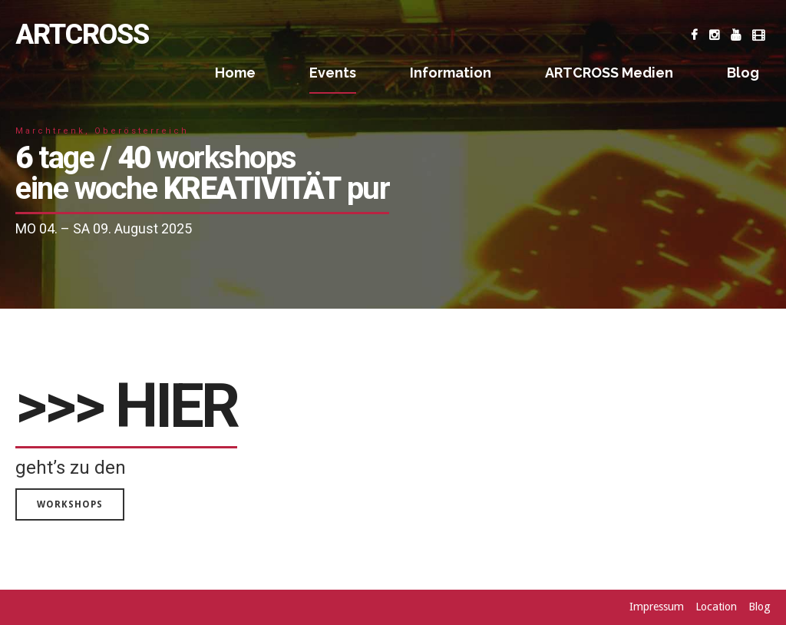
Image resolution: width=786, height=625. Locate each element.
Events (332, 72)
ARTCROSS (82, 34)
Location (716, 606)
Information (450, 72)
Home (235, 72)
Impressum (656, 606)
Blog (743, 72)
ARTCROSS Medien (609, 72)
